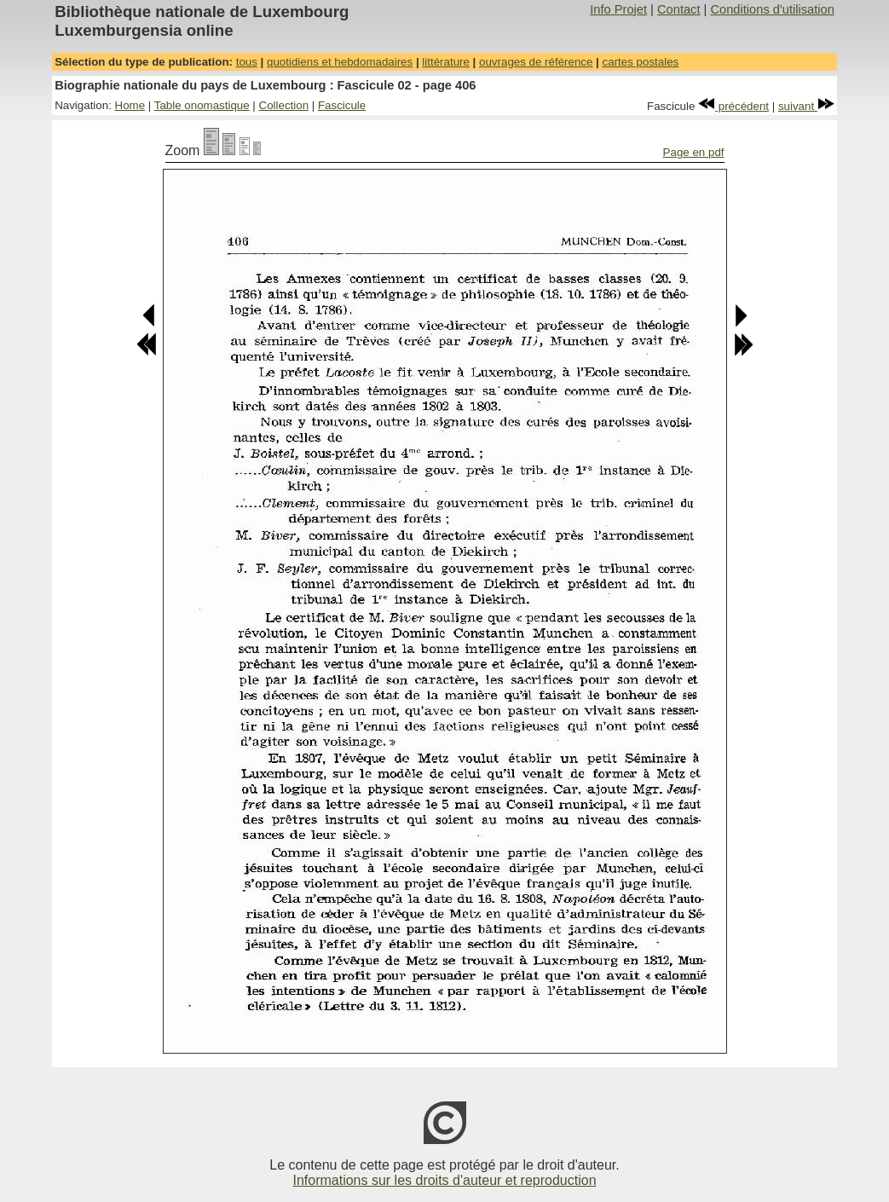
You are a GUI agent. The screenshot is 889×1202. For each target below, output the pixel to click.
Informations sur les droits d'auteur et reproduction (444, 1180)
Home (130, 105)
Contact (679, 9)
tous (246, 61)
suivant (806, 106)
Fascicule (342, 105)
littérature (446, 61)
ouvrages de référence (535, 61)
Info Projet (618, 9)
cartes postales (641, 61)
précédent (733, 106)
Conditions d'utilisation (772, 9)
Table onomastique (202, 105)
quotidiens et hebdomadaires (340, 61)
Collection (284, 105)
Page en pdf (693, 152)
